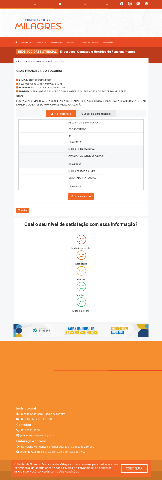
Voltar (22, 210)
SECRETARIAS (57, 42)
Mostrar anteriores (81, 196)
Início (19, 61)
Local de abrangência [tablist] (96, 113)
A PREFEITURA (27, 42)
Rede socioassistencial (39, 61)
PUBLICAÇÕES (109, 42)
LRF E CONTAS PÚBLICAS (89, 42)
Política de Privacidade (78, 468)
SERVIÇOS (71, 42)
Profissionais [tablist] (61, 113)
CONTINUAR (134, 468)
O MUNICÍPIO (42, 42)
